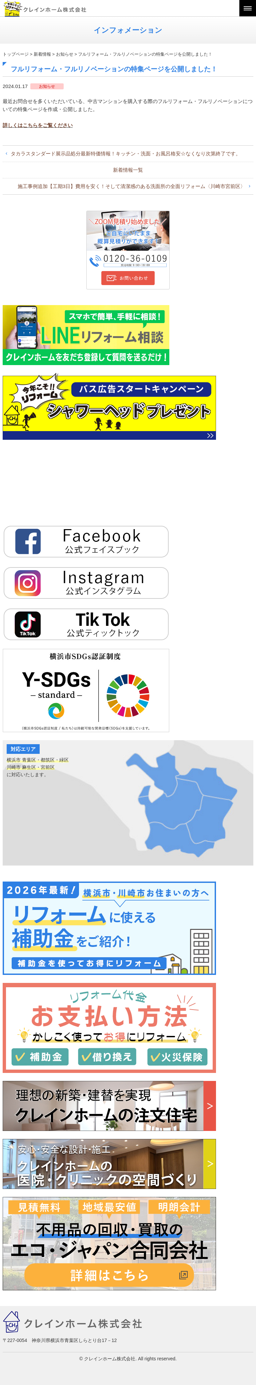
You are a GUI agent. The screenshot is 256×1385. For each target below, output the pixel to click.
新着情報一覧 (128, 170)
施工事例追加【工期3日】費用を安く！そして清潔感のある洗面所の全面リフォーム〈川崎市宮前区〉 (131, 186)
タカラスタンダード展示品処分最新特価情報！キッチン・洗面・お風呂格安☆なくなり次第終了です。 (126, 153)
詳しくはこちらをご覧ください (38, 125)
